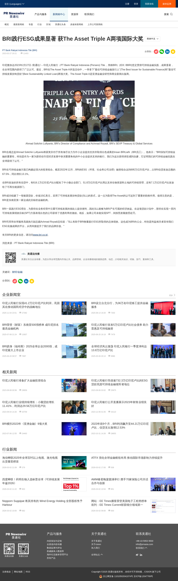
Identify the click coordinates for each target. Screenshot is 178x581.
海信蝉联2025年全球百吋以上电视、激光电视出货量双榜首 (30, 459)
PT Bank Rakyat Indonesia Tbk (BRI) (19, 50)
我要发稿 (149, 4)
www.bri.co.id (40, 235)
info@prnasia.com (144, 544)
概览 (7, 24)
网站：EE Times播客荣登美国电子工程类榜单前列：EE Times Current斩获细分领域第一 (119, 503)
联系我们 (89, 14)
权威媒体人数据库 (55, 551)
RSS (28, 571)
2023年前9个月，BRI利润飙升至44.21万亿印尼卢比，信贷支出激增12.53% (120, 425)
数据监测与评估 (54, 548)
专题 (31, 24)
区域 (48, 24)
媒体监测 (167, 4)
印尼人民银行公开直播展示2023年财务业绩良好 (119, 404)
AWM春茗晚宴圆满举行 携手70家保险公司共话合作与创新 (119, 481)
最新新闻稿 (18, 24)
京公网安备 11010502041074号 (116, 576)
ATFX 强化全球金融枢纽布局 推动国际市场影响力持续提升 (127, 457)
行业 (39, 24)
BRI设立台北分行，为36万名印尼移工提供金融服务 (119, 305)
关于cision (96, 544)
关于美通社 (98, 533)
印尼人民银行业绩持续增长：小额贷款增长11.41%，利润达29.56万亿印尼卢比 (28, 404)
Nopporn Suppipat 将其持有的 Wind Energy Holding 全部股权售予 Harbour (42, 503)
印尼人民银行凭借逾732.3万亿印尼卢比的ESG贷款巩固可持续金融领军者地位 (119, 382)
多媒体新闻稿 (76, 24)
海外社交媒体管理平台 (57, 554)
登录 (136, 4)
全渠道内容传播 (54, 544)
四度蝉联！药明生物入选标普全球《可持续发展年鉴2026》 (31, 481)
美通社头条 (60, 24)
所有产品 (51, 558)
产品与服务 (41, 14)
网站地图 (18, 571)
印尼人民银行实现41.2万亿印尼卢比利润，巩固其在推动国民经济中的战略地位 (31, 305)
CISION (148, 571)
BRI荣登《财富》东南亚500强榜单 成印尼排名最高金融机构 (30, 326)
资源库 (74, 14)
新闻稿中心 (59, 14)
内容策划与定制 (54, 541)
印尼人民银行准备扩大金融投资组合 (24, 380)
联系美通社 (143, 533)
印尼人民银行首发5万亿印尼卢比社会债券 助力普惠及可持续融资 (119, 326)
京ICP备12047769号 (143, 576)
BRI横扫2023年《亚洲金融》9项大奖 (24, 423)
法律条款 (6, 571)
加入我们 (95, 548)
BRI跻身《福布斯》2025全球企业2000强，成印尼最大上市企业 (29, 348)
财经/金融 (17, 272)
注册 (127, 4)
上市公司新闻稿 (95, 24)
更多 (172, 295)
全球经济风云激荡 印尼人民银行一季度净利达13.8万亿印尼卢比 (119, 348)
